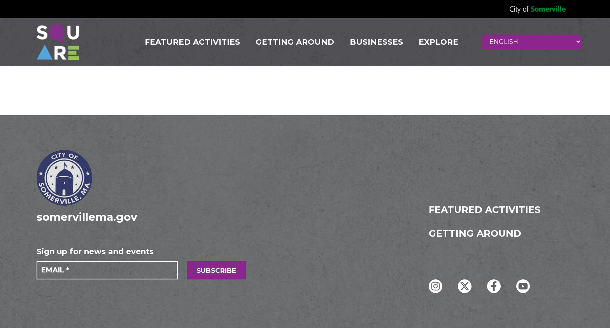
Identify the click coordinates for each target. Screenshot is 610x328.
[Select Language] (531, 42)
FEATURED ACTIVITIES (192, 42)
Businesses (376, 42)
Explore (438, 42)
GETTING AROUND (295, 42)
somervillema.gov (87, 216)
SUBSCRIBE (216, 270)
